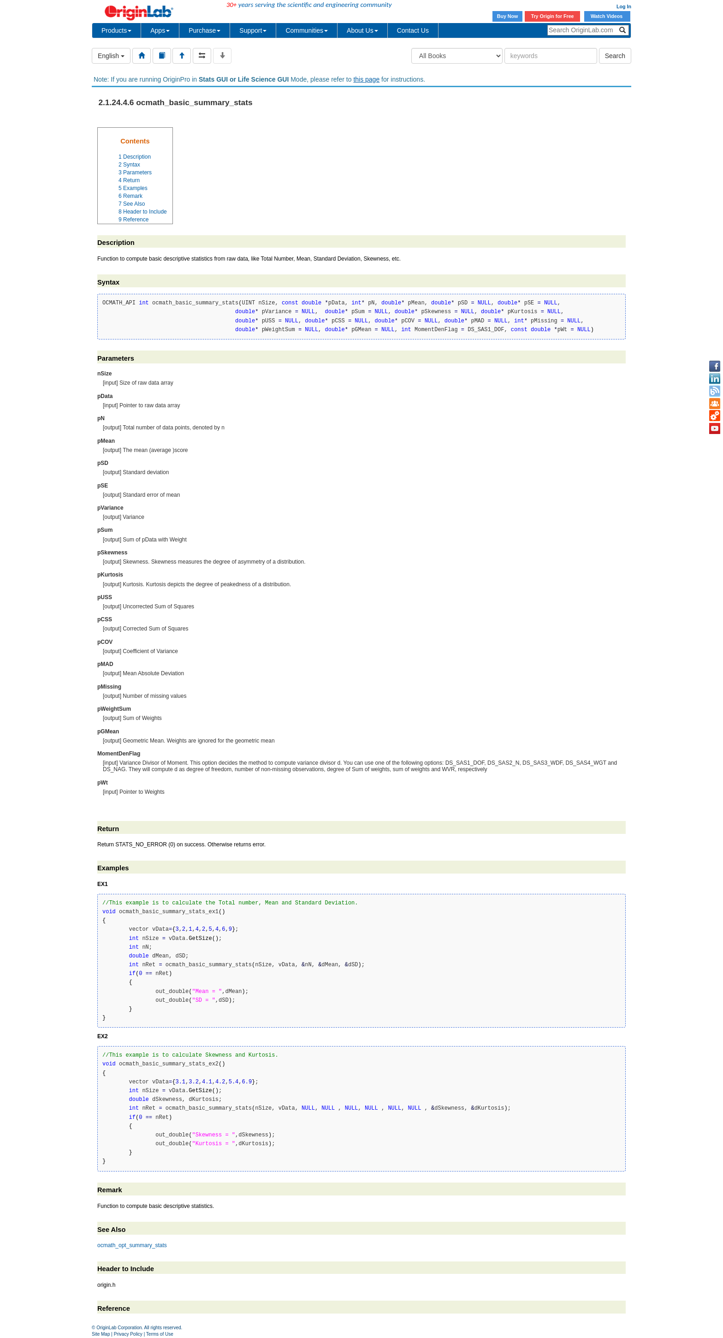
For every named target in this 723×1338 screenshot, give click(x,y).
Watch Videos (607, 16)
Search (615, 55)
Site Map (101, 1334)
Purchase (204, 30)
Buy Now (507, 16)
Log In (623, 6)
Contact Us (413, 30)
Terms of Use (159, 1334)
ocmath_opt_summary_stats (132, 1245)
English (111, 55)
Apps (160, 30)
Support (253, 30)
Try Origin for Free (552, 16)
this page (366, 79)
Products (116, 30)
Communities (306, 30)
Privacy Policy (128, 1334)
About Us (362, 30)
